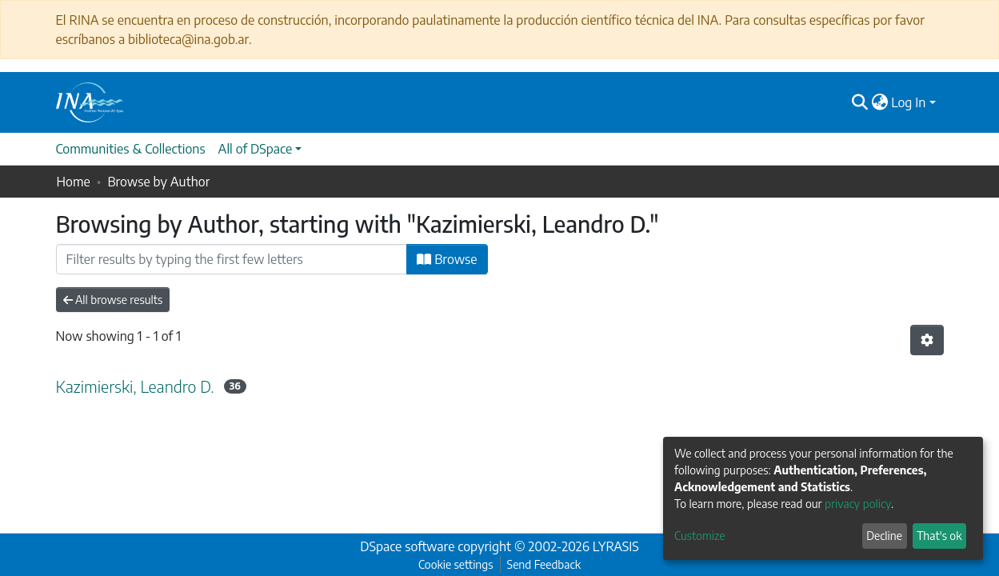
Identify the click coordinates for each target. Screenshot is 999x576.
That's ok (939, 535)
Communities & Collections (131, 149)
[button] (879, 102)
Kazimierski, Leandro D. (135, 386)
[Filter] (232, 259)
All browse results (113, 299)
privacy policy (858, 503)
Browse (447, 259)
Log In (908, 102)
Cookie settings (455, 564)
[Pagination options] (927, 340)
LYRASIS (616, 546)
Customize (699, 535)
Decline (884, 535)
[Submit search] (859, 102)
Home (73, 182)
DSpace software (407, 546)
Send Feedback (544, 564)
